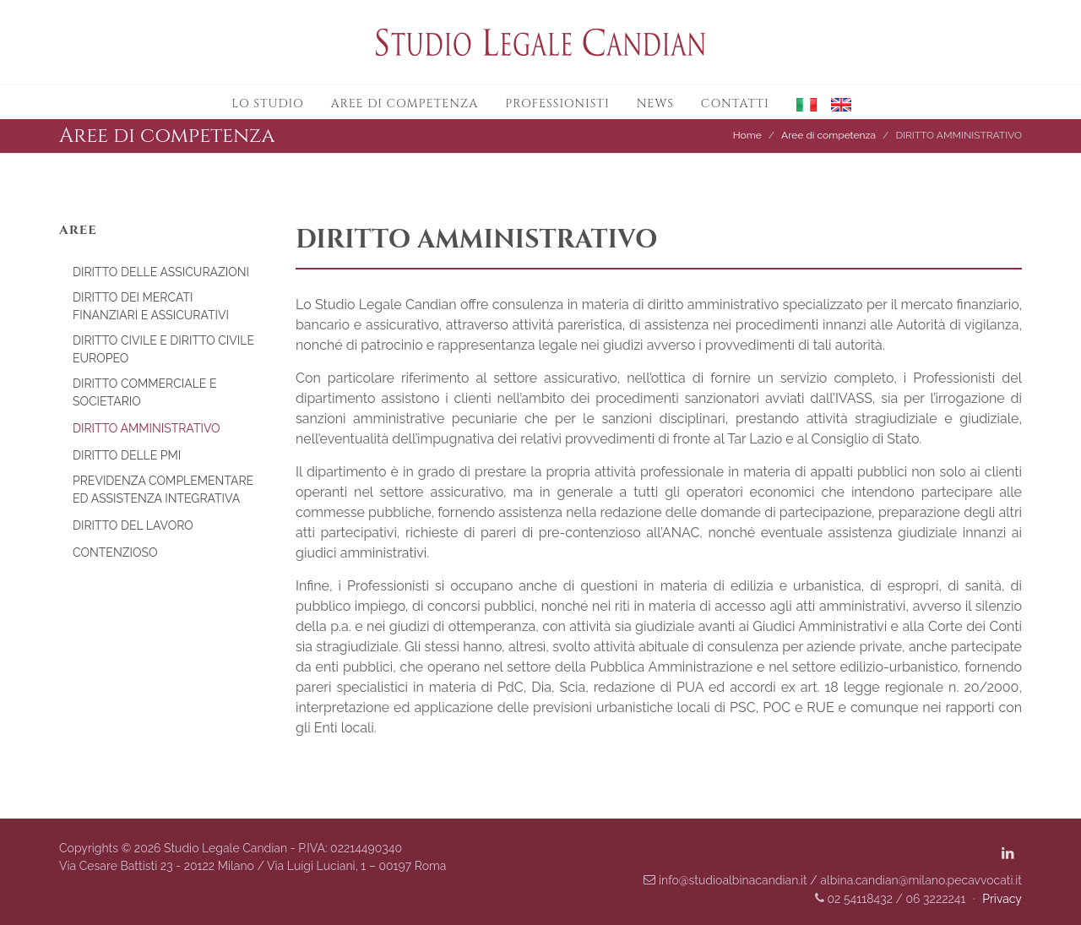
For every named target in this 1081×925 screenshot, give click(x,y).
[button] (800, 102)
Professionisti (557, 103)
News (655, 103)
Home (747, 135)
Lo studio (267, 103)
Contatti (735, 103)
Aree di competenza (405, 103)
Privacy (1002, 899)
